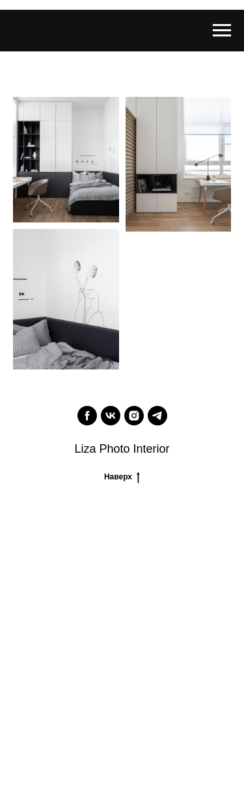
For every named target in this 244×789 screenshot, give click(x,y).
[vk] (110, 415)
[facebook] (87, 415)
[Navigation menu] (222, 30)
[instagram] (134, 415)
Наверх (122, 476)
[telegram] (157, 415)
